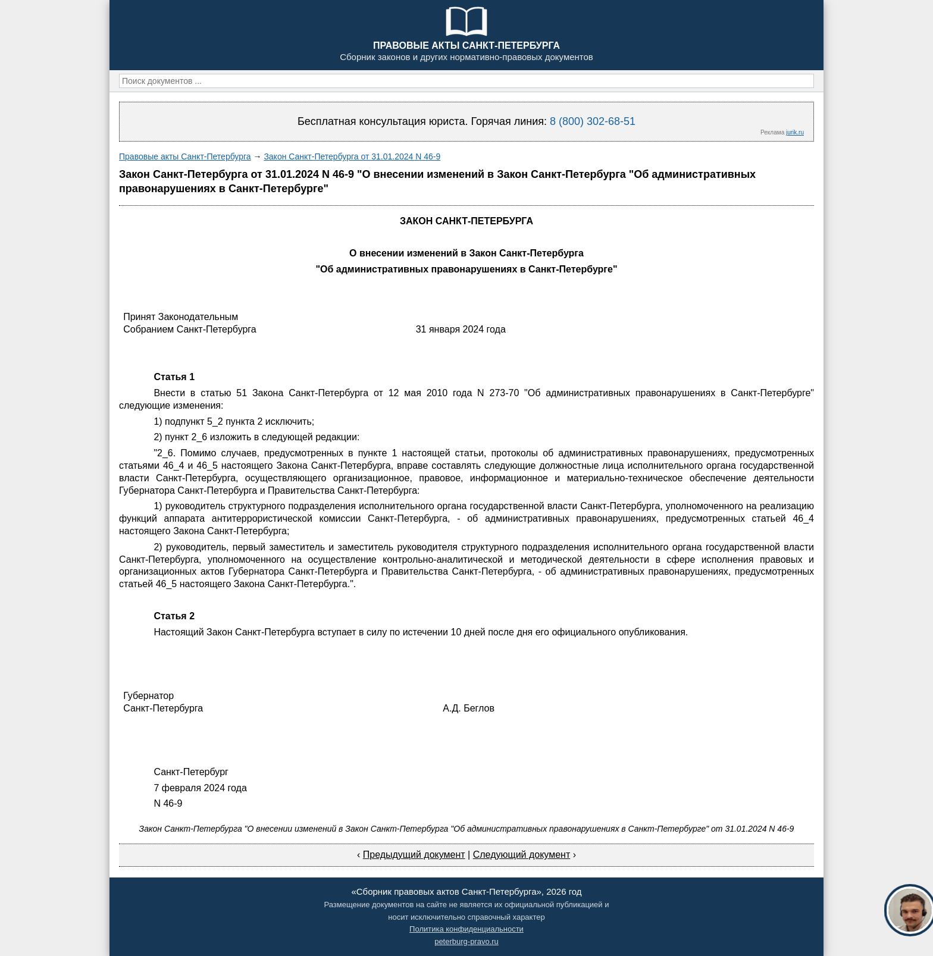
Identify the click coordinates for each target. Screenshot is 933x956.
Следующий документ (522, 855)
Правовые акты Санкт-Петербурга (185, 156)
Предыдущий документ (414, 855)
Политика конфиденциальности (466, 928)
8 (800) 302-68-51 (592, 121)
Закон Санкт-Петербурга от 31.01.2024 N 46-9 (352, 156)
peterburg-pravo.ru (466, 941)
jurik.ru (795, 132)
